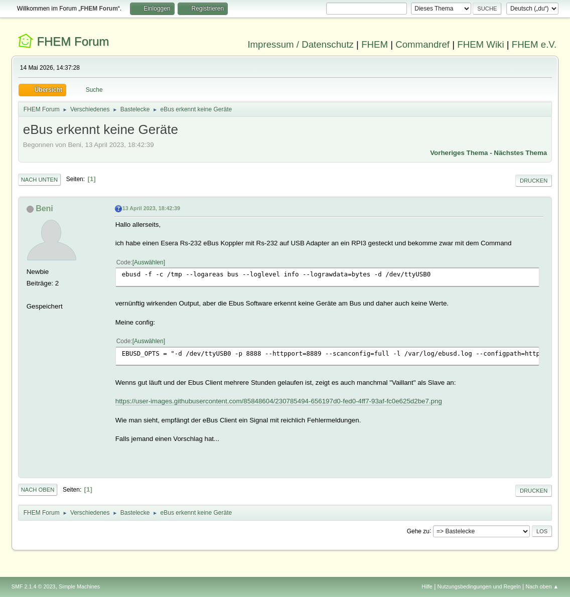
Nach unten (39, 180)
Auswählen (149, 262)
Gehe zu (418, 530)
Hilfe (427, 586)
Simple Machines (79, 586)
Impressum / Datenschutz (300, 44)
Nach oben (38, 490)
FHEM (374, 44)
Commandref (422, 44)
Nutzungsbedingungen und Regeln (479, 586)
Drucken (533, 181)
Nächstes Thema (520, 153)
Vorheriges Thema (459, 153)
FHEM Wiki (480, 44)
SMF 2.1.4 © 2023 (34, 586)
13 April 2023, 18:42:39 (151, 208)
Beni (44, 208)
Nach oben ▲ (541, 586)
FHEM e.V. (534, 44)
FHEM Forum (73, 41)
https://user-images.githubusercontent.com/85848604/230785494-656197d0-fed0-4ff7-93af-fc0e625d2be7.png (278, 401)
